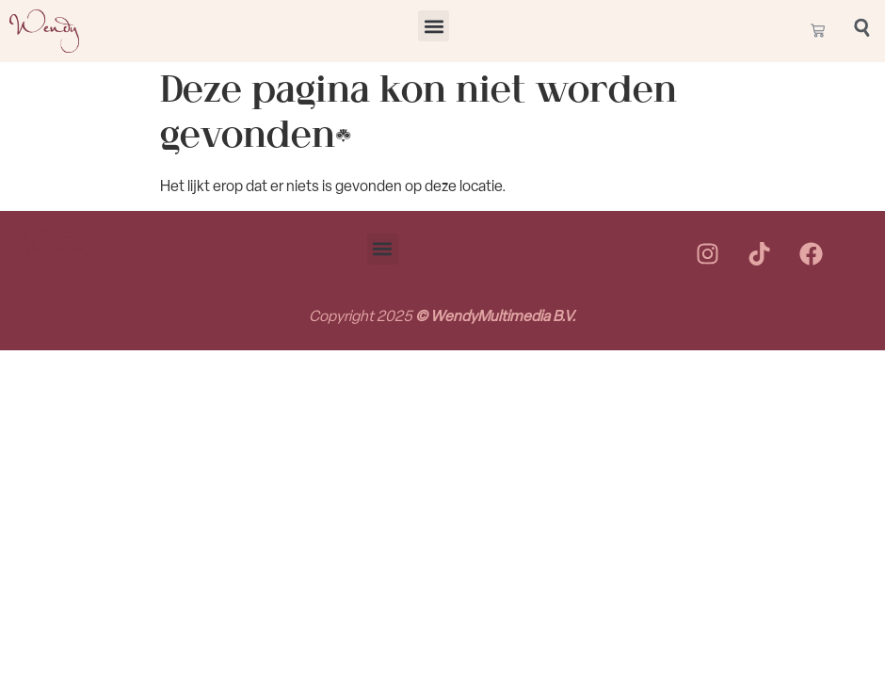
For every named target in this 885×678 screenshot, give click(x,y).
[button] (433, 25)
